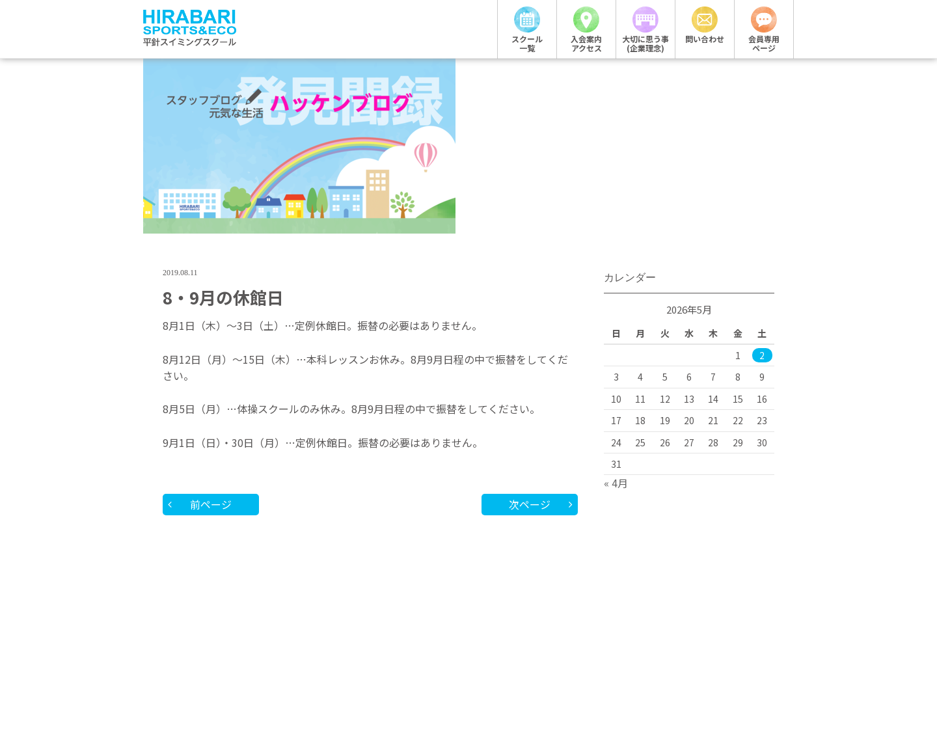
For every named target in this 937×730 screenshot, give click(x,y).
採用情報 (296, 641)
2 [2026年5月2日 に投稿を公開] (762, 197)
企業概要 (377, 641)
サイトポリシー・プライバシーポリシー (550, 641)
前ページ (211, 345)
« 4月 (616, 324)
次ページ (529, 345)
